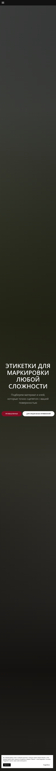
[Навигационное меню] (3, 3)
